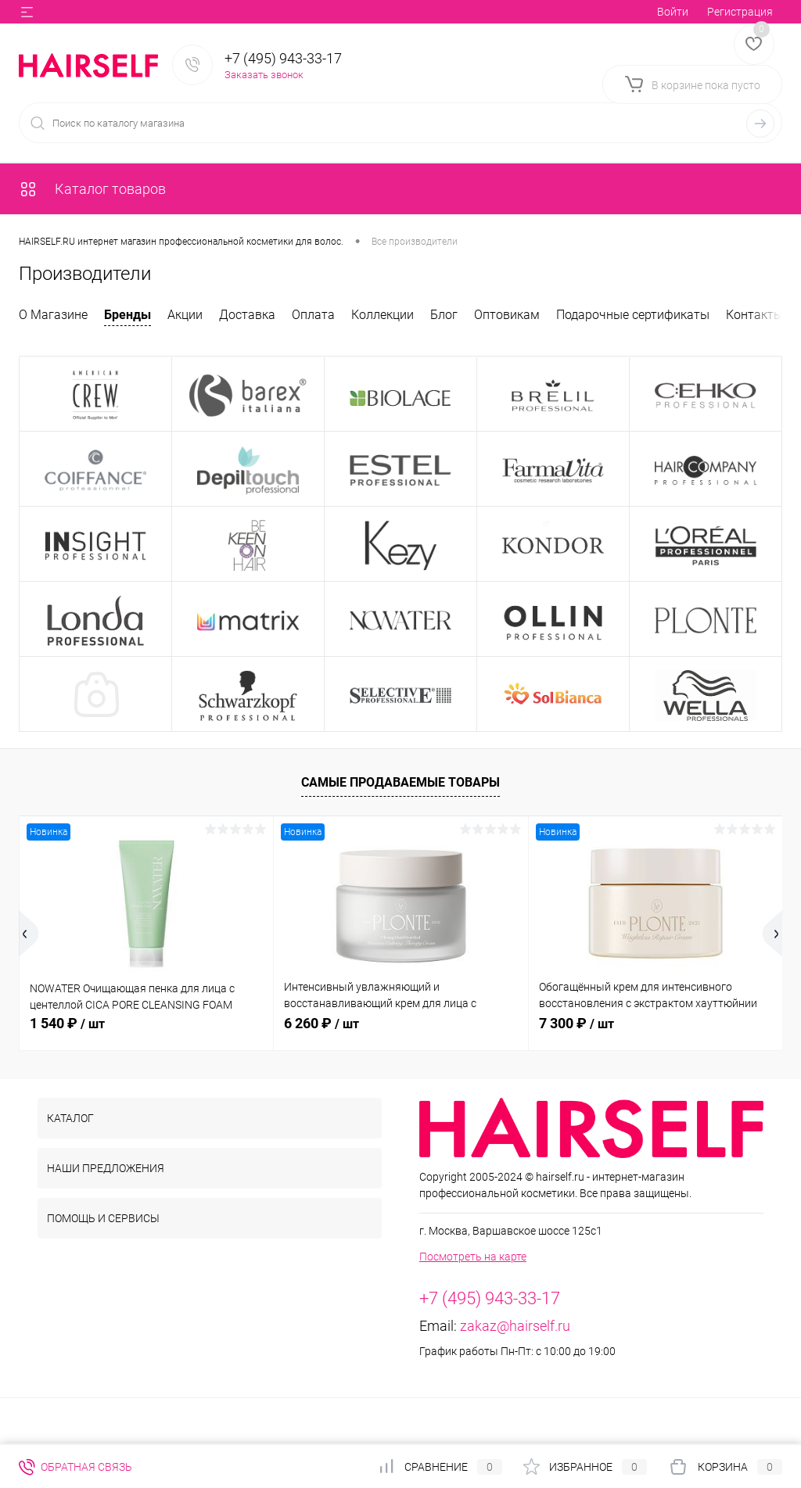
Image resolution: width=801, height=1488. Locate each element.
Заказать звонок (264, 75)
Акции (185, 314)
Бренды (127, 314)
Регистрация (740, 11)
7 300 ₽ (576, 1023)
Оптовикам (507, 314)
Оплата (313, 314)
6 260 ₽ (321, 1023)
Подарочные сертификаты (632, 314)
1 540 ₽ (67, 1023)
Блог (444, 314)
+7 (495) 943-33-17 (283, 58)
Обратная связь (75, 1467)
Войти (672, 11)
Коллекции (382, 314)
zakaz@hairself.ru (515, 1326)
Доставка (247, 314)
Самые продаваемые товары (400, 782)
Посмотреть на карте (472, 1256)
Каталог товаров (92, 189)
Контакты (754, 314)
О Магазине (53, 314)
